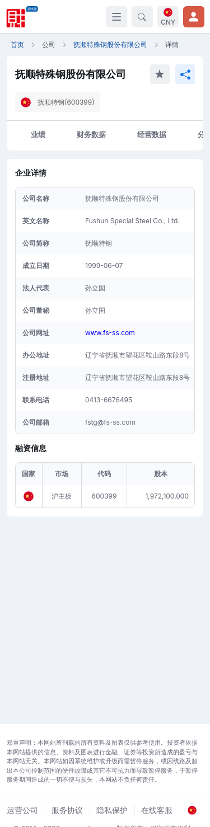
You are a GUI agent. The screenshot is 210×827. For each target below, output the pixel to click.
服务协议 (67, 810)
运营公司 (22, 810)
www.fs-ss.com (110, 332)
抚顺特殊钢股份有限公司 (110, 44)
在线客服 (156, 810)
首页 (17, 44)
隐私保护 (112, 810)
